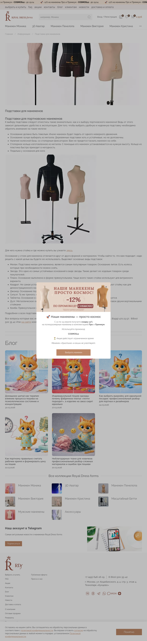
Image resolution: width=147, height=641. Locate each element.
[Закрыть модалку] (106, 286)
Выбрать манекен (73, 352)
